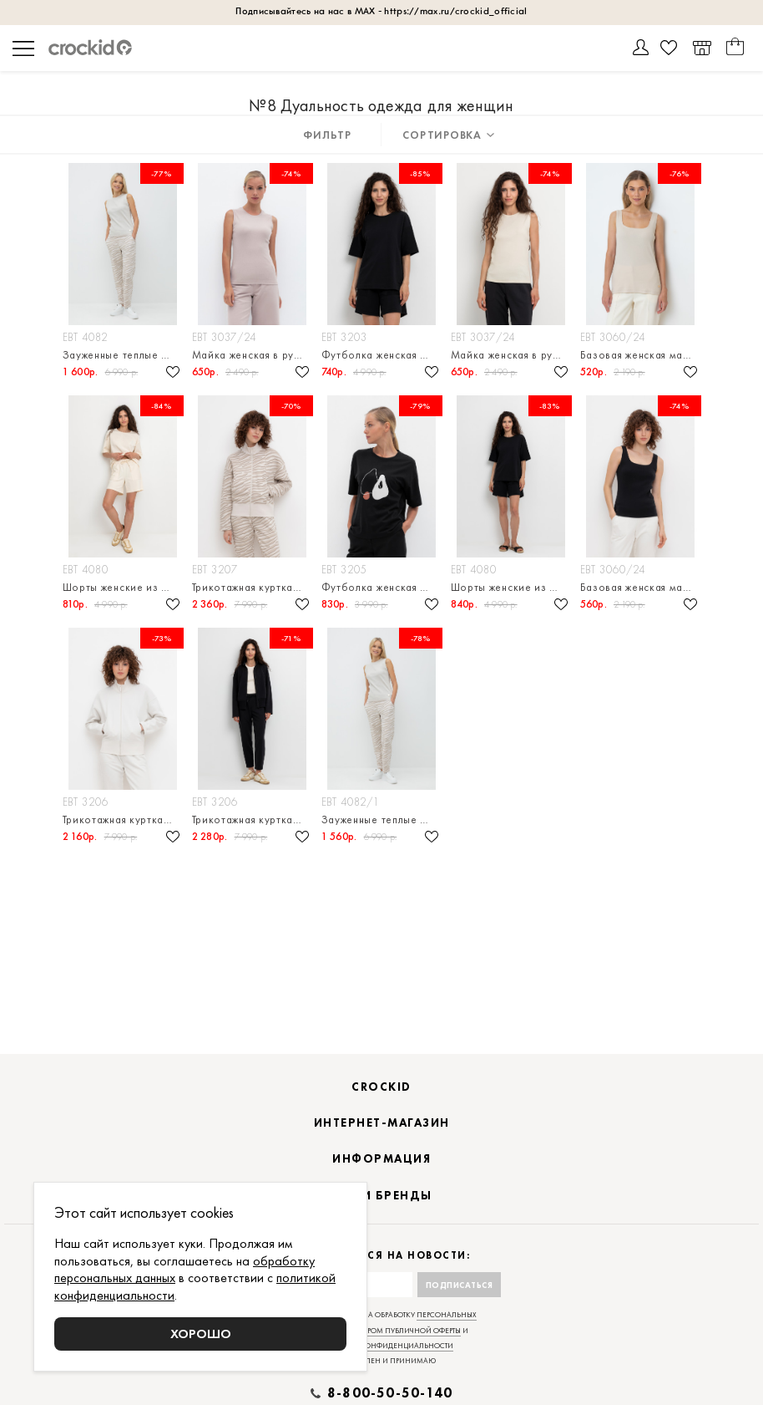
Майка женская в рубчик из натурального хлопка (252, 354)
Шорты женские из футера (123, 587)
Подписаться (459, 1285)
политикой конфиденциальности (382, 1346)
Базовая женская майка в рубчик (640, 354)
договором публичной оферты (399, 1331)
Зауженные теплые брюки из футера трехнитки (123, 354)
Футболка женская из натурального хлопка (381, 587)
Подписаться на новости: (382, 1256)
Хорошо (200, 1333)
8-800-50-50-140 (389, 1393)
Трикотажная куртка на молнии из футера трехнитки (252, 587)
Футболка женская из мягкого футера (381, 354)
